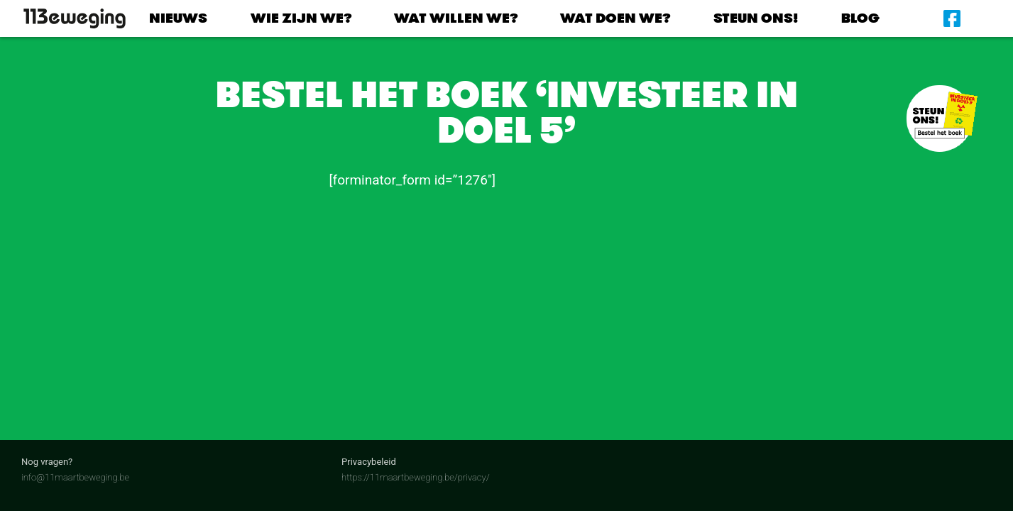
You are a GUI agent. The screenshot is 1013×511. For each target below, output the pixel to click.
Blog (860, 18)
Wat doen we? (615, 18)
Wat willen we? (456, 18)
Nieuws (178, 18)
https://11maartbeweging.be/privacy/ (415, 477)
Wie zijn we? (301, 18)
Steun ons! (756, 18)
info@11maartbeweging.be (75, 477)
